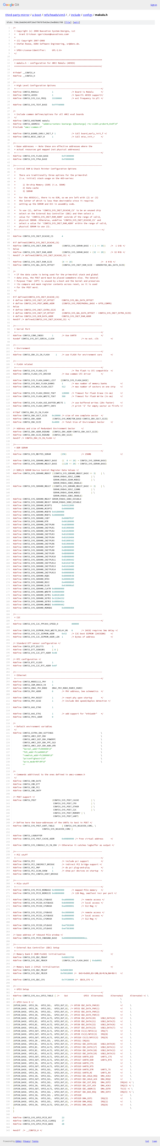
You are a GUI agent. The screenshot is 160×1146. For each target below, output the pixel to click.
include (75, 15)
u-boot (36, 15)
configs (87, 15)
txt (147, 1141)
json (154, 1141)
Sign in (154, 4)
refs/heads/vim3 (54, 15)
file (67, 22)
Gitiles (18, 1141)
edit (76, 22)
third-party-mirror (17, 15)
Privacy (26, 1141)
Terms (35, 1141)
